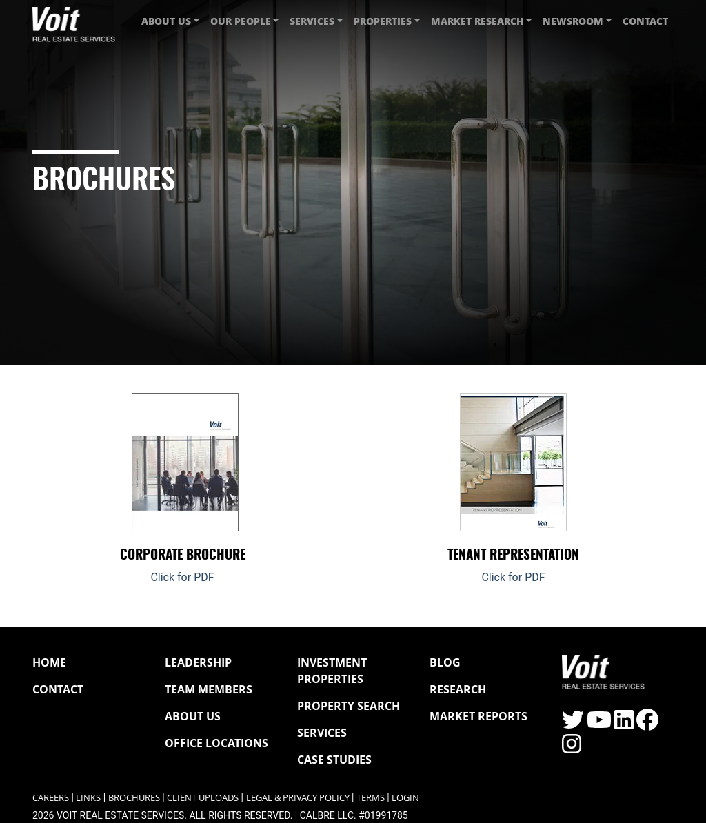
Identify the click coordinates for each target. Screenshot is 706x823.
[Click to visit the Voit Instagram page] (571, 748)
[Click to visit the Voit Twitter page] (573, 724)
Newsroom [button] (573, 21)
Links (88, 798)
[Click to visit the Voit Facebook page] (647, 724)
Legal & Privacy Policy (298, 798)
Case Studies (334, 759)
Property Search (348, 705)
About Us (193, 716)
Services (322, 732)
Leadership (198, 662)
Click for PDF (182, 577)
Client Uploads (203, 798)
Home (49, 662)
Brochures (134, 798)
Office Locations (216, 743)
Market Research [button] (477, 21)
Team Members (208, 689)
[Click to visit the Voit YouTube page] (599, 724)
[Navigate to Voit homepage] (73, 21)
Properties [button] (383, 21)
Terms (370, 798)
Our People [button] (240, 21)
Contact (645, 21)
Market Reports (478, 716)
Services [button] (312, 21)
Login (405, 798)
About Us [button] (166, 21)
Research (458, 689)
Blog (445, 662)
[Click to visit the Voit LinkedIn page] (624, 724)
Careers (50, 798)
